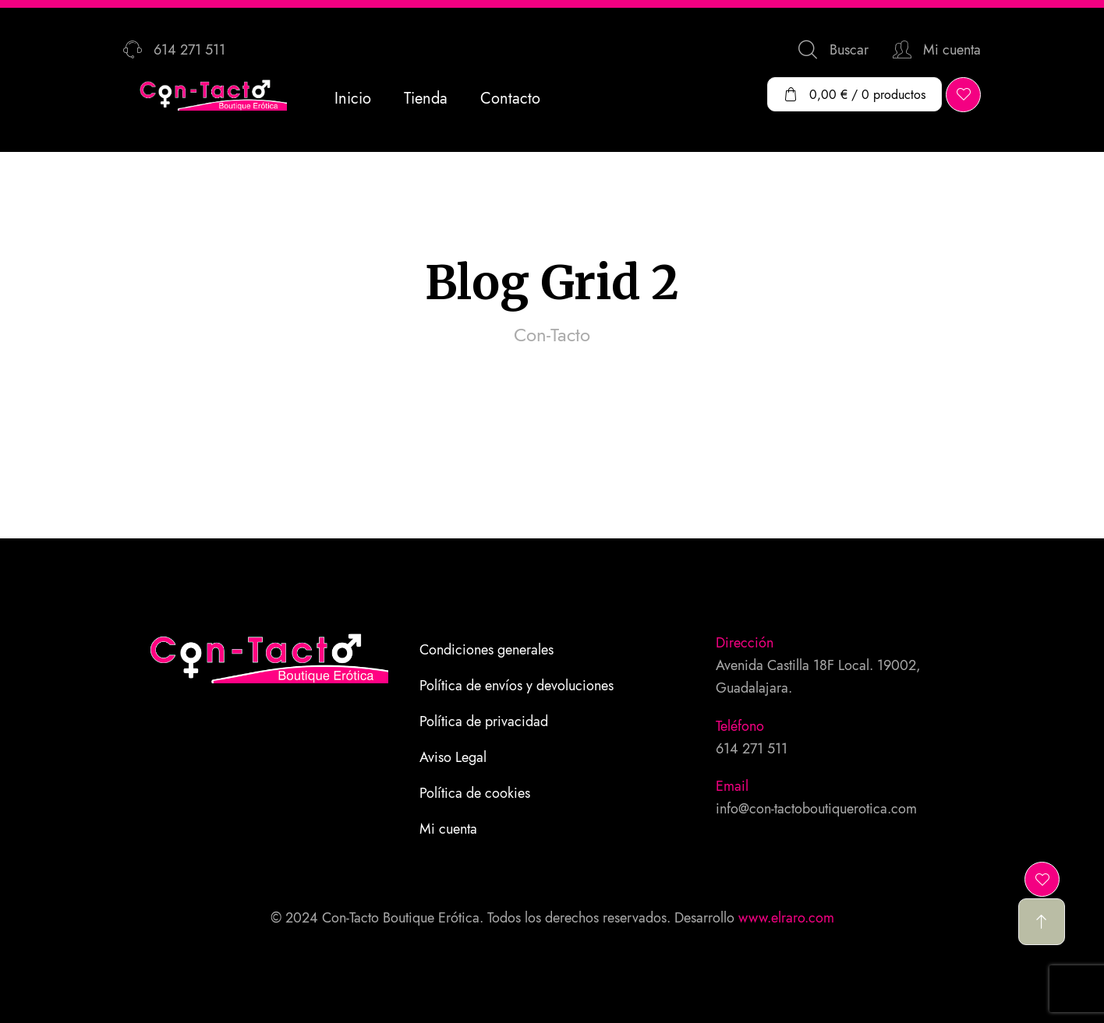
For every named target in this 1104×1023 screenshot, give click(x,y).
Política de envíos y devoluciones (516, 686)
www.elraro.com (786, 918)
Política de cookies (474, 793)
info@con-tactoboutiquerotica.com (816, 809)
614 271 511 (751, 749)
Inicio (352, 98)
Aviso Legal (453, 757)
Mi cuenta (448, 829)
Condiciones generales (486, 650)
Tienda (426, 98)
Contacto (510, 98)
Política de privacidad (483, 721)
